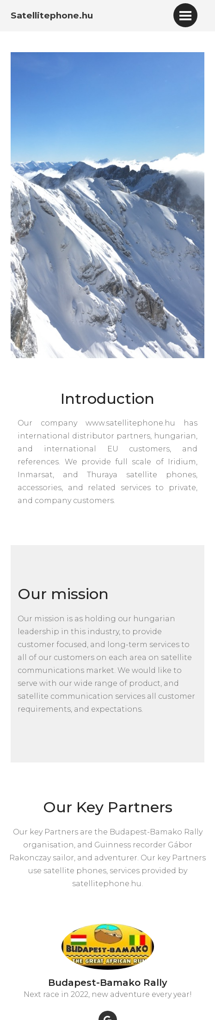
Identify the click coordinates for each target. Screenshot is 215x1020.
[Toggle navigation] (185, 15)
